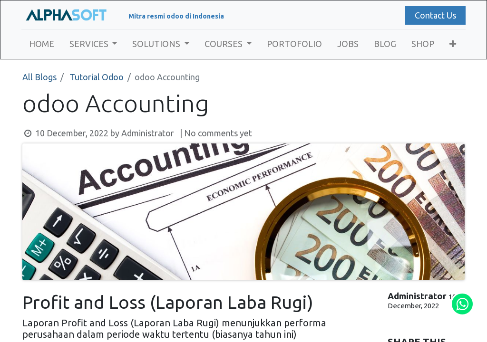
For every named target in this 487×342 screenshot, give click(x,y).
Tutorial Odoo (96, 77)
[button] (454, 44)
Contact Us (434, 15)
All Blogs (39, 77)
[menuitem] (42, 44)
